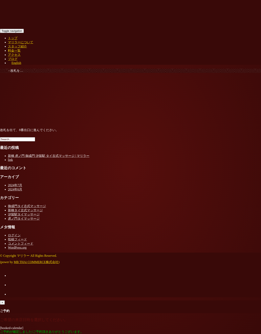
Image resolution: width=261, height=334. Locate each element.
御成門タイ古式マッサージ (27, 206)
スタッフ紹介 (17, 46)
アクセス (14, 54)
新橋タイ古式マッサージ (25, 210)
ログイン (14, 235)
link (10, 159)
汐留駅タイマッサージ (24, 214)
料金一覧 (14, 50)
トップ (12, 38)
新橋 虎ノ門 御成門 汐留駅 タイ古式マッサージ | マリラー (48, 155)
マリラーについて (20, 42)
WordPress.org (17, 247)
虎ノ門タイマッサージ (24, 218)
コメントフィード (20, 243)
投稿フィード (17, 239)
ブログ (12, 59)
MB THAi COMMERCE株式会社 (36, 262)
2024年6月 (15, 189)
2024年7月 (15, 185)
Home (4, 70)
